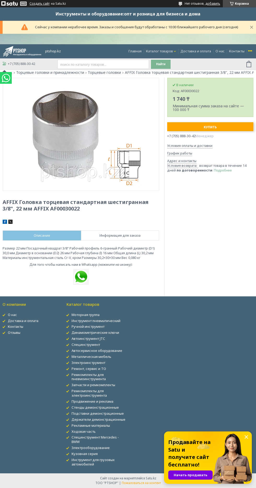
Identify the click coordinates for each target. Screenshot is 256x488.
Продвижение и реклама (92, 401)
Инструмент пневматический (96, 320)
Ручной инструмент (88, 326)
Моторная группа (86, 314)
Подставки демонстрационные (98, 413)
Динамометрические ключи (95, 332)
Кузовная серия (85, 453)
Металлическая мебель (91, 356)
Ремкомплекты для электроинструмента (89, 393)
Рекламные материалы (91, 425)
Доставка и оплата (196, 51)
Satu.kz (151, 478)
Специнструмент (86, 344)
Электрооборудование (91, 447)
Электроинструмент (88, 362)
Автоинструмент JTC (88, 338)
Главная (135, 51)
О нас (220, 51)
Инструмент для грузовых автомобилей (93, 462)
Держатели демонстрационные (98, 419)
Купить (210, 127)
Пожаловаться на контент (141, 483)
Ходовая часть (84, 431)
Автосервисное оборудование (97, 350)
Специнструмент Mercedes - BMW (95, 439)
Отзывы (14, 332)
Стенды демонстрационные (95, 407)
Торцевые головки (104, 72)
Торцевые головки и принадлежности (50, 72)
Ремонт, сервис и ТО (89, 368)
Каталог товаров (159, 51)
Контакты (237, 51)
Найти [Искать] (161, 64)
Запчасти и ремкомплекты (93, 384)
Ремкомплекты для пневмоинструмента (89, 376)
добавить (212, 3)
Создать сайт (40, 3)
